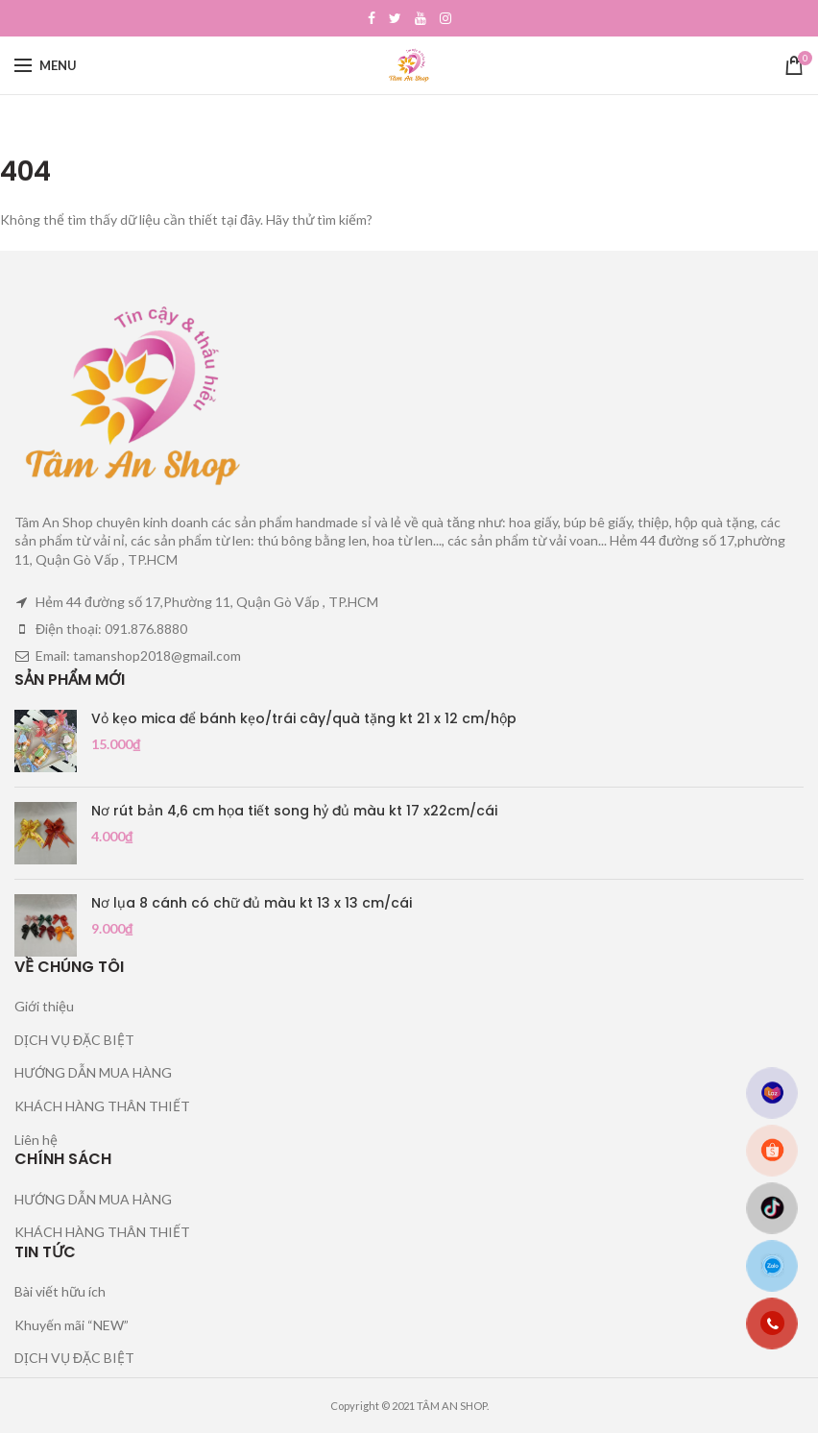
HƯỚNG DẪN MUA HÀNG (93, 1072)
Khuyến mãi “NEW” (71, 1325)
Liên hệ (36, 1139)
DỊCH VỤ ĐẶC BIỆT (74, 1040)
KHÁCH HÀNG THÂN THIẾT (102, 1106)
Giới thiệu (44, 1006)
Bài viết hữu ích (60, 1291)
